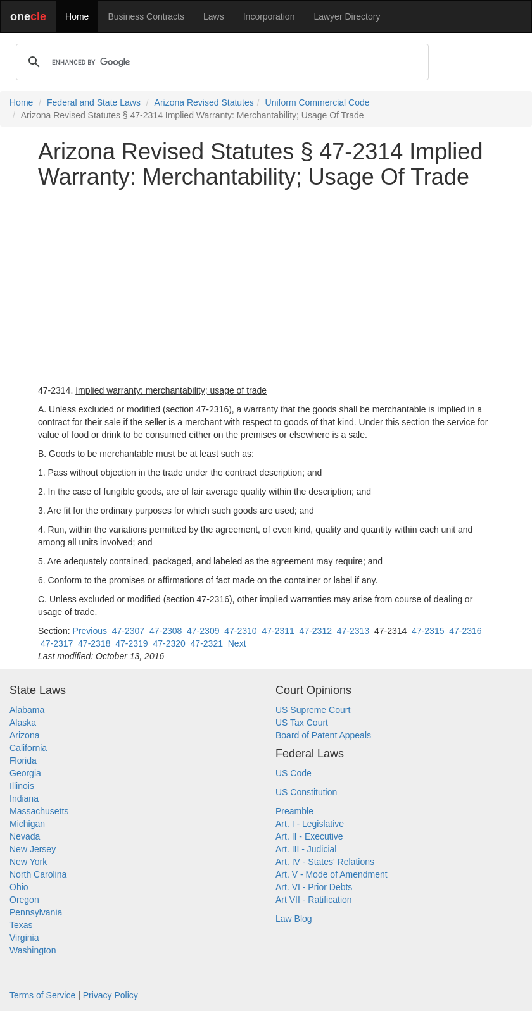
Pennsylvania (36, 912)
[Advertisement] (266, 286)
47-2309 (203, 631)
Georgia (25, 773)
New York (28, 862)
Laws (213, 16)
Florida (23, 760)
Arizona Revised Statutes (204, 102)
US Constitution (306, 792)
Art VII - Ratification (314, 900)
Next (237, 643)
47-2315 (428, 631)
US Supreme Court (313, 710)
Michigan (27, 824)
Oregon (24, 900)
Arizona (24, 735)
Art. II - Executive (309, 836)
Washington (33, 950)
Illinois (22, 786)
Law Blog (294, 919)
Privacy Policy (110, 995)
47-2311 (278, 631)
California (28, 748)
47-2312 (316, 631)
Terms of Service (42, 995)
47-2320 (169, 643)
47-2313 (353, 631)
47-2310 (240, 631)
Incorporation (269, 16)
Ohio (19, 887)
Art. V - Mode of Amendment (332, 874)
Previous (89, 631)
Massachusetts (39, 811)
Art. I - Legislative (310, 824)
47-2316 (465, 631)
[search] (220, 62)
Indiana (24, 798)
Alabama (27, 710)
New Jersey (33, 849)
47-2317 (57, 643)
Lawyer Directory (347, 16)
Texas (21, 925)
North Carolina (38, 874)
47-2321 (207, 643)
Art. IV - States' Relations (325, 862)
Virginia (24, 938)
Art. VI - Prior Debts (314, 887)
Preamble (295, 811)
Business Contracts (146, 16)
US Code (294, 773)
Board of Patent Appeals (323, 735)
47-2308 (165, 631)
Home (77, 16)
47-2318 (94, 643)
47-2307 (128, 631)
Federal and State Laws (94, 102)
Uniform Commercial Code (317, 102)
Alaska (23, 722)
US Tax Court (302, 722)
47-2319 (131, 643)
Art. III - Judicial (306, 849)
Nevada (25, 836)
